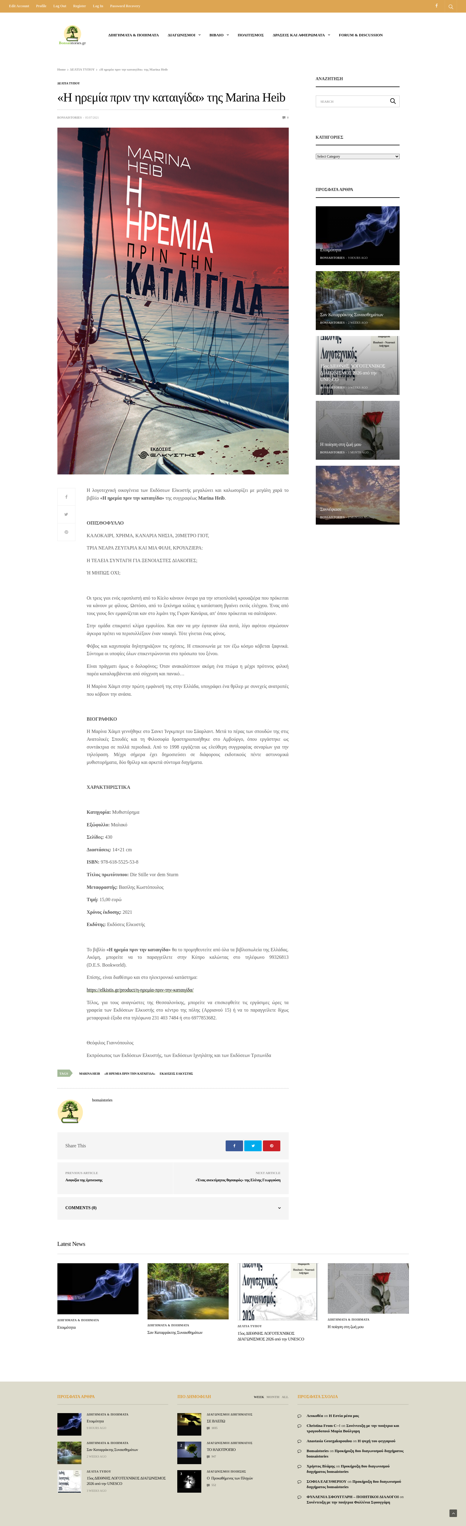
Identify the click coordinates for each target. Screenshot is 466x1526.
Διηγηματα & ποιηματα (133, 35)
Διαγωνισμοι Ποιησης (226, 1471)
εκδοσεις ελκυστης (176, 1073)
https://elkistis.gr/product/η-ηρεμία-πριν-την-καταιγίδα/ (140, 989)
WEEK (259, 1397)
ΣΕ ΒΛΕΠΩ (216, 1421)
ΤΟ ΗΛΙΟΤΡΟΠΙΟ (221, 1449)
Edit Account (19, 6)
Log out (59, 6)
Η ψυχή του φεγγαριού (377, 1441)
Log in (98, 6)
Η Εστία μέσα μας (344, 1415)
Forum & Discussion (361, 35)
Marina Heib (89, 1073)
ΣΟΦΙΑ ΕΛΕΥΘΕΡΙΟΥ (326, 1481)
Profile (41, 6)
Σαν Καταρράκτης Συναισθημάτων (351, 314)
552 (211, 1485)
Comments (81, 1208)
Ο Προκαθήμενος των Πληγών (230, 1478)
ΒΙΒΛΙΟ (216, 35)
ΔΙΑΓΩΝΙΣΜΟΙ (182, 35)
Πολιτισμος (251, 35)
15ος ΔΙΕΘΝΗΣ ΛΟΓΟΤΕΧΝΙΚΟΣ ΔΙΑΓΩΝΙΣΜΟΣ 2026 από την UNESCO (352, 373)
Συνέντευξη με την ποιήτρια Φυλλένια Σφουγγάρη (348, 1502)
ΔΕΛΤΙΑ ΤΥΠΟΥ (68, 83)
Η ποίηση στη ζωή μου (340, 444)
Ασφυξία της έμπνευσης (83, 1180)
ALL (285, 1397)
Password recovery (125, 6)
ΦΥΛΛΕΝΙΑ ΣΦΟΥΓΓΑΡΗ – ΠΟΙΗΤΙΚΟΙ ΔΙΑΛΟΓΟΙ (352, 1496)
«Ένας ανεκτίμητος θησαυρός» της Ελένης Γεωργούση (237, 1180)
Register (79, 6)
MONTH (273, 1397)
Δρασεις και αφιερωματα (299, 35)
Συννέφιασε (331, 509)
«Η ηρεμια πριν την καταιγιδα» (129, 1073)
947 (211, 1456)
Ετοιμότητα (330, 250)
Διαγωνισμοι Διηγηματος (229, 1414)
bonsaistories (69, 117)
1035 (212, 1428)
